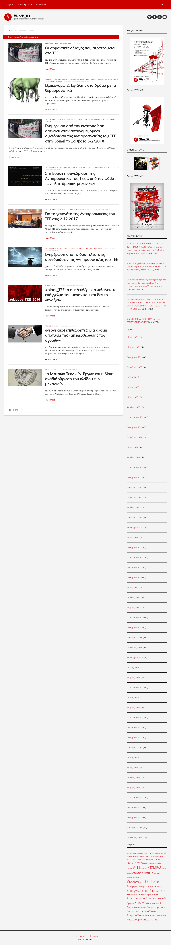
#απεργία (130, 873)
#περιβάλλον (134, 915)
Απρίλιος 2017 (133, 777)
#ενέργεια (133, 886)
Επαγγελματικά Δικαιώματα (60, 79)
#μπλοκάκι (133, 907)
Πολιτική (94, 79)
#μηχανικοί (142, 903)
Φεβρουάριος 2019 (136, 687)
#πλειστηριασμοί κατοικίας (155, 915)
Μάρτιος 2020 (133, 607)
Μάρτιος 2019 (133, 677)
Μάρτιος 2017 (133, 787)
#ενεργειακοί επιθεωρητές (151, 886)
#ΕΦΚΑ (129, 860)
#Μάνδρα (135, 860)
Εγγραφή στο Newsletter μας (85, 936)
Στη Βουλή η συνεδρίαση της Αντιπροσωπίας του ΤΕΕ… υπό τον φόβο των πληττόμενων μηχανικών (79, 178)
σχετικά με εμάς (25, 4)
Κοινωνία (73, 79)
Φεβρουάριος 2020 (136, 617)
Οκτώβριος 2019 (134, 647)
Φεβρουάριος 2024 (136, 467)
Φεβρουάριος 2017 (136, 797)
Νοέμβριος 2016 (134, 827)
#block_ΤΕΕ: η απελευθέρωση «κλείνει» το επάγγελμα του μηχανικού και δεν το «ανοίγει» (80, 295)
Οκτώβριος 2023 (134, 497)
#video (129, 856)
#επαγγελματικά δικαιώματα (146, 891)
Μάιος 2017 (132, 767)
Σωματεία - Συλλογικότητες (107, 79)
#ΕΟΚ (162, 856)
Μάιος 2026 (132, 337)
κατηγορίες (41, 4)
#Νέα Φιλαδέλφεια (145, 860)
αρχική (11, 4)
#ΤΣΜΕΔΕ (154, 867)
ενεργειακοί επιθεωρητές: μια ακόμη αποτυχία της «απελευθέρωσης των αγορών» (76, 335)
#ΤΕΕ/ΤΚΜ (144, 868)
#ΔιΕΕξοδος (153, 856)
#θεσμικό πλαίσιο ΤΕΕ (152, 895)
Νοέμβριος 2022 (134, 517)
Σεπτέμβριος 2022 (135, 527)
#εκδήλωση (158, 873)
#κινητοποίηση (136, 898)
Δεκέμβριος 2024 (135, 427)
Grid (113, 37)
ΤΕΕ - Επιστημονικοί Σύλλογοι (61, 44)
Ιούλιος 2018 (133, 697)
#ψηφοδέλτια (155, 920)
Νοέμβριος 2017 (134, 747)
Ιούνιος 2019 (133, 667)
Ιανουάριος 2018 (135, 727)
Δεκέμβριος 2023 (135, 477)
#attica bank (132, 853)
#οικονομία (142, 907)
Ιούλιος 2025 (133, 377)
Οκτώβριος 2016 (134, 837)
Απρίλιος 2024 (133, 457)
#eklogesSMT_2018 (145, 853)
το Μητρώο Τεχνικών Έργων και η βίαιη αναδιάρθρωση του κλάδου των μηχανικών (79, 379)
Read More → (51, 69)
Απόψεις (48, 44)
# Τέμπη (164, 868)
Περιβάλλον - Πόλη (83, 79)
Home (10, 30)
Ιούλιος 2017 (133, 757)
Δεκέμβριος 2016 (135, 817)
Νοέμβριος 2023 (134, 487)
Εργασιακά (67, 119)
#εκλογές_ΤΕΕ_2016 (143, 881)
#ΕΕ (158, 856)
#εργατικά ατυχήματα (135, 895)
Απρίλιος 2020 (133, 597)
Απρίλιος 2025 (133, 407)
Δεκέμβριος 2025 (135, 357)
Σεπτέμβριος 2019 (135, 657)
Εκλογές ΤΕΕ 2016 (50, 285)
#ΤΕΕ (137, 867)
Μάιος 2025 (132, 397)
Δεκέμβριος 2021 (135, 547)
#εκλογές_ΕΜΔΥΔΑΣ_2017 (135, 877)
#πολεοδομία (134, 919)
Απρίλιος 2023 (133, 507)
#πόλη (146, 919)
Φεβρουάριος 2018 (136, 717)
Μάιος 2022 (132, 537)
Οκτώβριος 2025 (134, 367)
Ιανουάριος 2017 (135, 807)
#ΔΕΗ (147, 856)
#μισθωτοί (155, 903)
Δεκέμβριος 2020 (135, 577)
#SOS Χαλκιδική (159, 853)
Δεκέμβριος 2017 (135, 737)
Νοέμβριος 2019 (134, 637)
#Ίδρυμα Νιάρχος (138, 856)
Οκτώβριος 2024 (134, 437)
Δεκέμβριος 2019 (135, 627)
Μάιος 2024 (132, 447)
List (117, 37)
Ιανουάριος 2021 (135, 567)
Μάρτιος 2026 (133, 347)
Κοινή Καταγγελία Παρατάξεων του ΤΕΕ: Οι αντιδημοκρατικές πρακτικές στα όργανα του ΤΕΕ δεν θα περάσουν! (147, 266)
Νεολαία (73, 119)
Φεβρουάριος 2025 (136, 417)
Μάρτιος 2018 (133, 707)
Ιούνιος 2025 (133, 387)
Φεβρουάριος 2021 (136, 557)
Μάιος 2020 (132, 587)
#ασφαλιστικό (143, 873)
